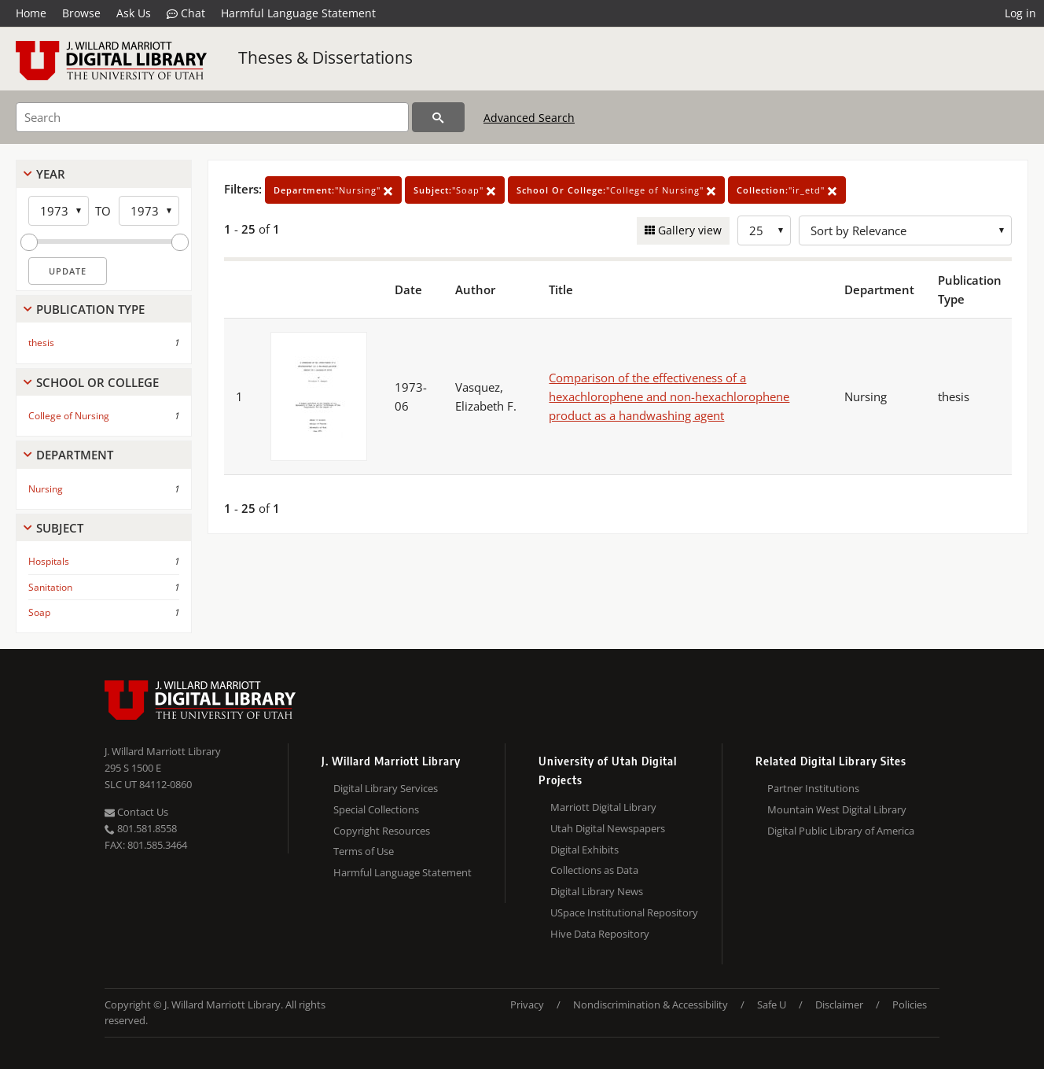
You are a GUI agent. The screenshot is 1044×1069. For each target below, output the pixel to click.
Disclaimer (839, 1004)
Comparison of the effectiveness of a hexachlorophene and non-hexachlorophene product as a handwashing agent (669, 396)
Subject (59, 528)
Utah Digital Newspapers (607, 828)
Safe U (771, 1004)
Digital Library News (596, 891)
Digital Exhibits (584, 849)
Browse (81, 13)
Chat (186, 13)
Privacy (527, 1004)
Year (50, 174)
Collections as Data (594, 870)
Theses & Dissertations (325, 57)
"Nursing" (333, 190)
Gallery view (688, 230)
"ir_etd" (787, 190)
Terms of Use (363, 851)
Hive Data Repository (599, 934)
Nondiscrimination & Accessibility (650, 1004)
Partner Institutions (813, 788)
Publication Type (90, 309)
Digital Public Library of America (840, 831)
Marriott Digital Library (603, 807)
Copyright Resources (381, 831)
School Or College (97, 382)
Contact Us (136, 812)
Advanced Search (529, 117)
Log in (1020, 13)
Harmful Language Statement (298, 13)
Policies (909, 1004)
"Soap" (455, 190)
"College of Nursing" (616, 190)
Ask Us (133, 13)
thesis (41, 342)
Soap (39, 612)
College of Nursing (68, 415)
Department (74, 455)
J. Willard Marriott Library (163, 751)
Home (31, 13)
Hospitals (48, 561)
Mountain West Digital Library (836, 809)
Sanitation (50, 587)
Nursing (45, 489)
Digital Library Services (385, 788)
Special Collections (376, 809)
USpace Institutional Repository (624, 912)
